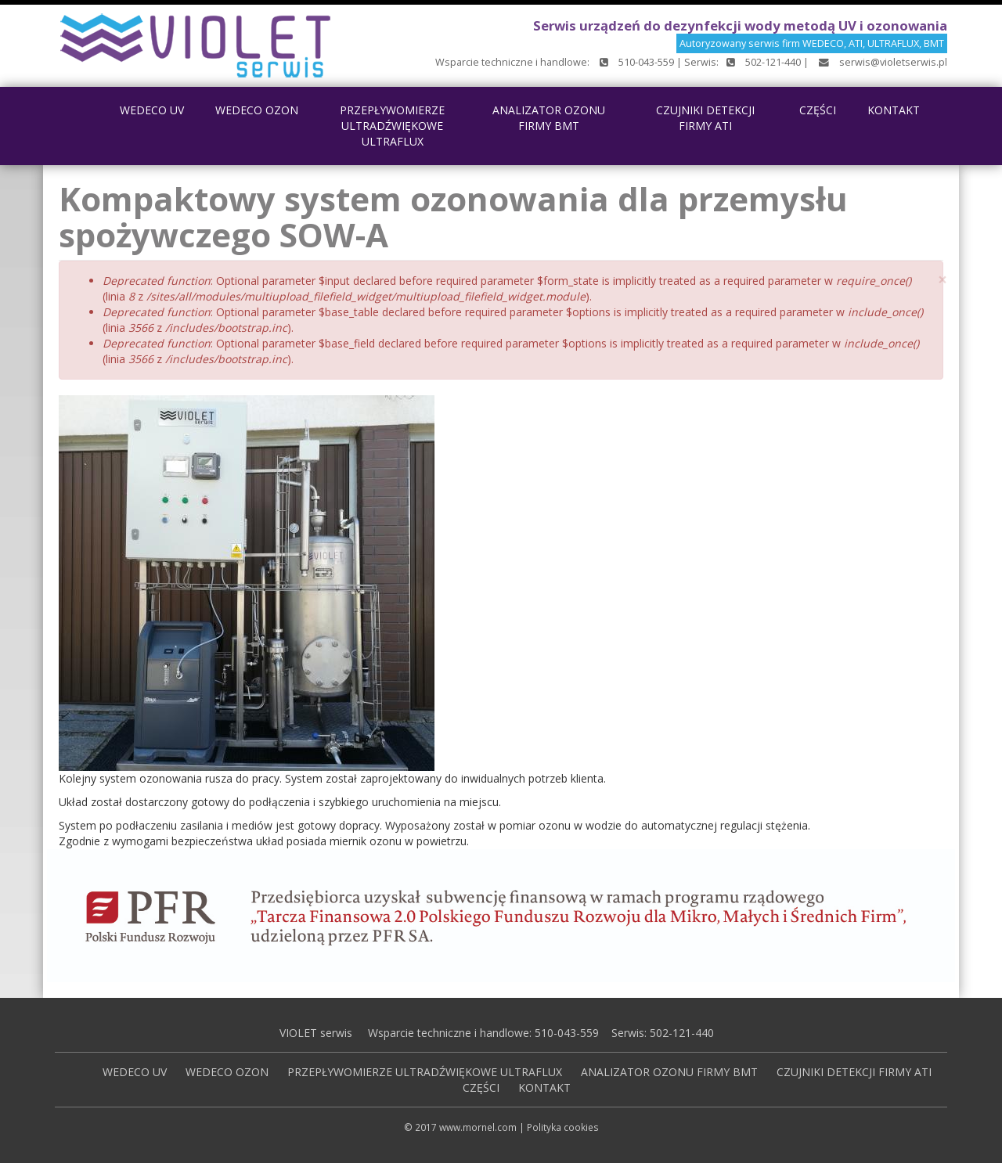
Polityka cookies (563, 1127)
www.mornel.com (478, 1127)
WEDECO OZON (256, 110)
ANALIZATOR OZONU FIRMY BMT (548, 118)
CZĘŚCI (817, 110)
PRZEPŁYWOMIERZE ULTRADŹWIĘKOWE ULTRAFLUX (392, 126)
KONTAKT (893, 110)
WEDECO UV (152, 110)
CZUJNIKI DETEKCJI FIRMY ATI (705, 118)
